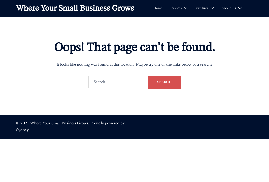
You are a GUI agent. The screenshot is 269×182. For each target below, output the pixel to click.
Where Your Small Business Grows (75, 9)
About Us (228, 8)
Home (157, 8)
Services (176, 8)
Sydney (22, 130)
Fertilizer (201, 8)
